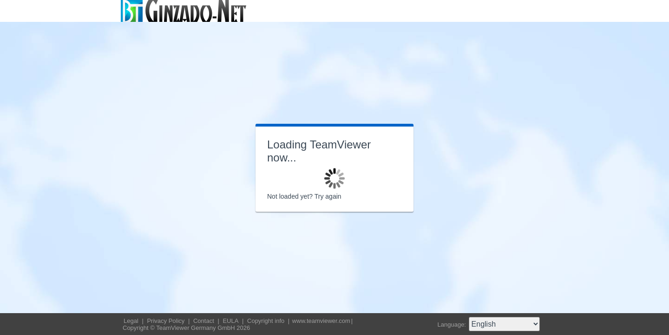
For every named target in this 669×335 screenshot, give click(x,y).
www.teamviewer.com (321, 320)
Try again (328, 196)
